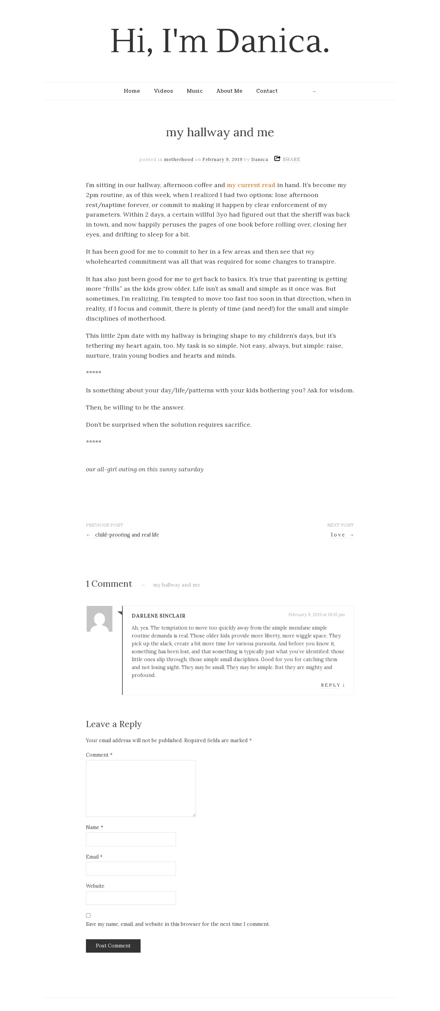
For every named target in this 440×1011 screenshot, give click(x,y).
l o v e (342, 535)
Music (195, 91)
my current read (251, 185)
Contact (267, 91)
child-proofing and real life (122, 535)
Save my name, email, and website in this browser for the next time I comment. (178, 924)
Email (94, 857)
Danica (259, 159)
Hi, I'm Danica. (220, 42)
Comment (99, 755)
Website (95, 886)
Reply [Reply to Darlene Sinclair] (331, 685)
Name (94, 827)
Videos (163, 91)
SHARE (291, 159)
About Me (229, 91)
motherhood (179, 159)
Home (132, 91)
